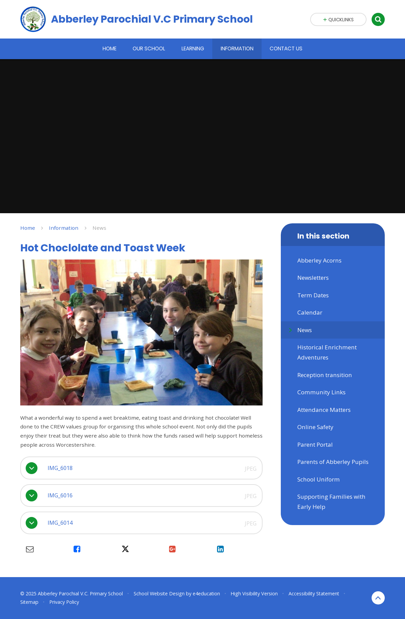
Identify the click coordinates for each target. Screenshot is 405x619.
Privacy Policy (64, 602)
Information (63, 227)
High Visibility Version (254, 593)
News (99, 227)
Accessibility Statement (314, 593)
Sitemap (29, 602)
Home (27, 227)
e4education (206, 593)
